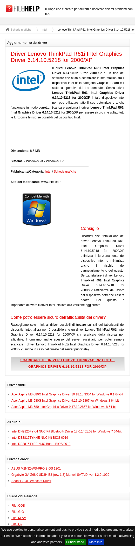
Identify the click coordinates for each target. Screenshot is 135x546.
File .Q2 (16, 524)
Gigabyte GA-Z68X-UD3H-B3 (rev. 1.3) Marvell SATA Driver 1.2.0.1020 (60, 475)
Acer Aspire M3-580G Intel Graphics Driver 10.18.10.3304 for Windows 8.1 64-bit (67, 394)
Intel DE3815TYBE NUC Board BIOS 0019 (40, 444)
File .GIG (17, 512)
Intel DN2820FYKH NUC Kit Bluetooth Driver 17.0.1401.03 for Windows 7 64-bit (66, 431)
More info (95, 542)
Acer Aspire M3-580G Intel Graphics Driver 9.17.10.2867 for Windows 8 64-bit (65, 400)
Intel (44, 29)
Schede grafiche (21, 29)
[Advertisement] (71, 135)
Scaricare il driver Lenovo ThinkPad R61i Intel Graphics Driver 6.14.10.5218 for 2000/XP (67, 363)
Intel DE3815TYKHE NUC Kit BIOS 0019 (39, 437)
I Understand (75, 542)
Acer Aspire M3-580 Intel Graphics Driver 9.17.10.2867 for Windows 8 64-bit (63, 407)
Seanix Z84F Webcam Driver (31, 481)
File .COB (18, 505)
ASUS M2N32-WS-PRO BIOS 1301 (36, 468)
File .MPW (18, 518)
